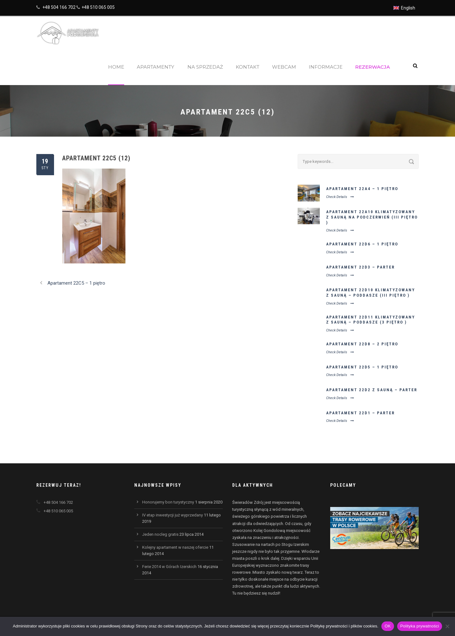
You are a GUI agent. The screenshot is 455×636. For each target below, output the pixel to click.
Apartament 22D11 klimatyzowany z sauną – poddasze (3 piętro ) (370, 320)
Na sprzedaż (205, 67)
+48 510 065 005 (98, 7)
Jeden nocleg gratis (160, 534)
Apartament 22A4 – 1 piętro (362, 188)
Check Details (340, 197)
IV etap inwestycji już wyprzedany (172, 515)
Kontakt (247, 67)
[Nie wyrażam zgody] (447, 626)
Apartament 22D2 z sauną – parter (371, 389)
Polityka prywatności (419, 626)
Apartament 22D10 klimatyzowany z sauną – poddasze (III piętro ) (370, 292)
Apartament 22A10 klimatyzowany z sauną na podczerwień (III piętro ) (372, 217)
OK (388, 626)
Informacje (326, 67)
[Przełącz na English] (404, 8)
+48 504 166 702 (59, 7)
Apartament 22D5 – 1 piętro (362, 367)
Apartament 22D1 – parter (360, 413)
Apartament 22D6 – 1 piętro (362, 244)
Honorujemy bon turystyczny (168, 502)
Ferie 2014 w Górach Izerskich (169, 566)
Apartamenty (155, 67)
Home (116, 67)
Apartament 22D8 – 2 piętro (362, 344)
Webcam (284, 67)
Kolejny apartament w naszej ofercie (175, 547)
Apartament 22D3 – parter (360, 267)
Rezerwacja (372, 67)
